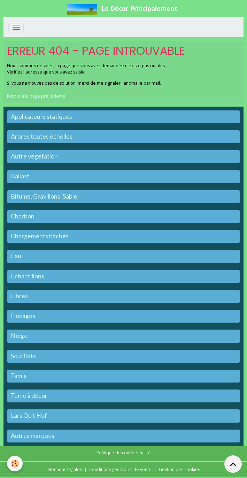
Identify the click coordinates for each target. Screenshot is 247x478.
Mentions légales (64, 469)
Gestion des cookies (179, 469)
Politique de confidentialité (124, 453)
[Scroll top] (233, 464)
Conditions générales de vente (120, 469)
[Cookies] (15, 463)
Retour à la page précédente (36, 96)
